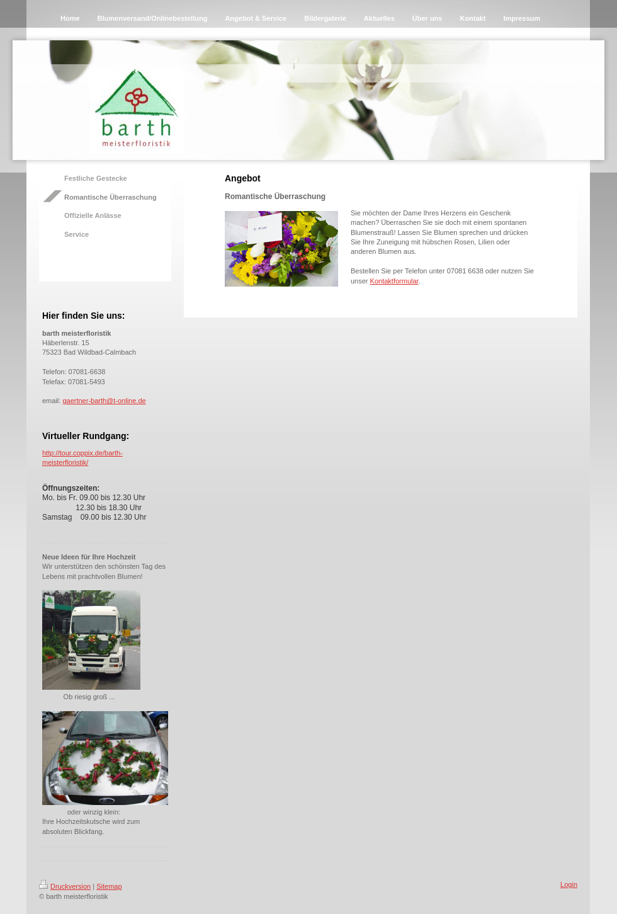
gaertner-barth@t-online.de (103, 400)
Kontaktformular (394, 281)
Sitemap (109, 886)
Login (568, 884)
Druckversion (65, 886)
